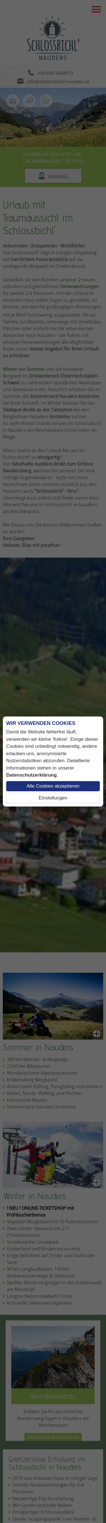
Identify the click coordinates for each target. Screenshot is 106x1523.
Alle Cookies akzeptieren (53, 786)
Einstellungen (52, 798)
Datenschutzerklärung (31, 775)
